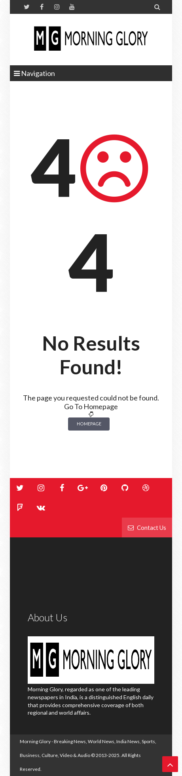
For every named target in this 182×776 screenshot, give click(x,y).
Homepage (89, 423)
